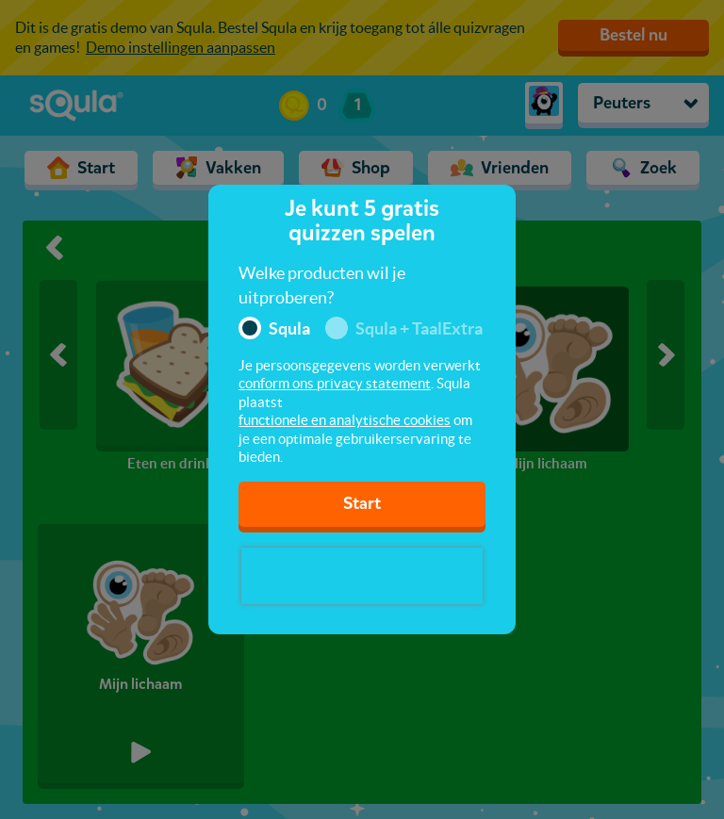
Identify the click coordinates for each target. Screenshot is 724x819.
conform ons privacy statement (335, 383)
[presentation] (362, 576)
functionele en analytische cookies (345, 420)
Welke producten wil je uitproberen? (322, 285)
